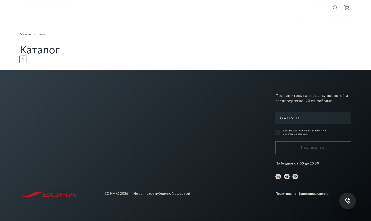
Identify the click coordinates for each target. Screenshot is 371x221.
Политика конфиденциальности (302, 193)
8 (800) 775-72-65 (306, 19)
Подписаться (313, 148)
